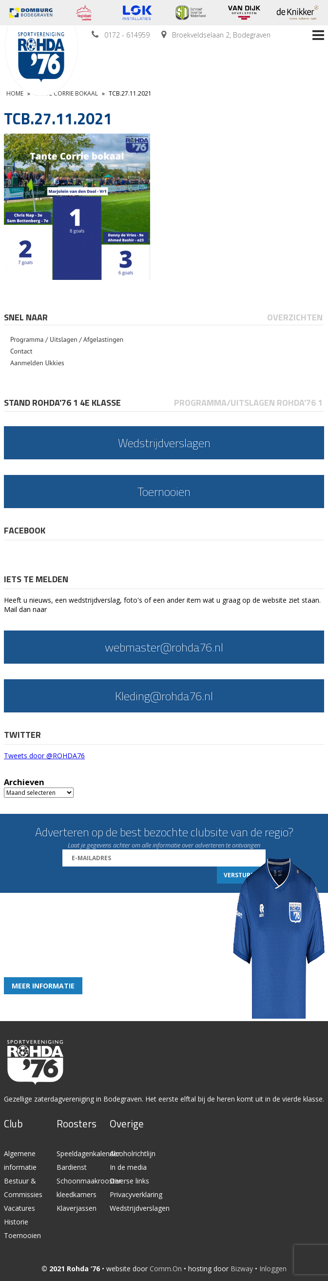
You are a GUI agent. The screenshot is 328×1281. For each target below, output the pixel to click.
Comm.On (166, 1268)
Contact (21, 351)
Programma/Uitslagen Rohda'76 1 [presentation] (248, 402)
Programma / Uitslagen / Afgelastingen (66, 339)
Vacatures (19, 1208)
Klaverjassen (76, 1208)
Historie (16, 1221)
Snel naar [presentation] (26, 317)
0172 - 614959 (127, 34)
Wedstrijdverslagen (140, 1208)
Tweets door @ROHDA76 (44, 755)
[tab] (26, 317)
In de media (128, 1167)
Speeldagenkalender (88, 1153)
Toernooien (22, 1235)
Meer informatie (43, 985)
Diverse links (129, 1180)
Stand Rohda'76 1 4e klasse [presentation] (62, 402)
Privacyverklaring (136, 1194)
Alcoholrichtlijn (132, 1153)
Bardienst (72, 1167)
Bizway (242, 1268)
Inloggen (273, 1268)
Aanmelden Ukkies (37, 362)
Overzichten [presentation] (295, 317)
